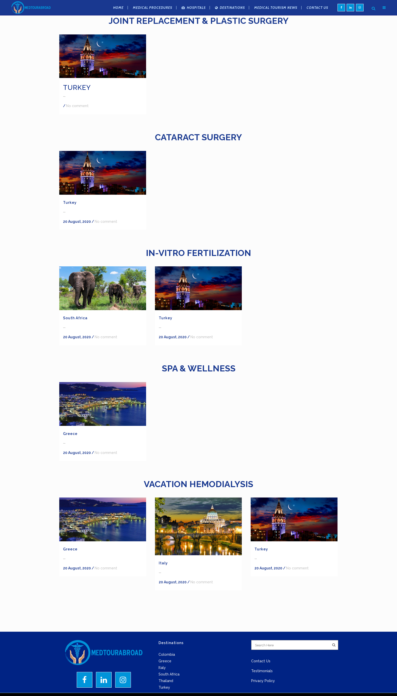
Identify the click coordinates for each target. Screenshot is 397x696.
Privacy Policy (263, 681)
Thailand (165, 681)
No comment (77, 106)
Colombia (166, 654)
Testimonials (262, 671)
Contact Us (260, 661)
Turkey (77, 87)
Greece (70, 434)
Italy (163, 563)
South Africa (75, 318)
